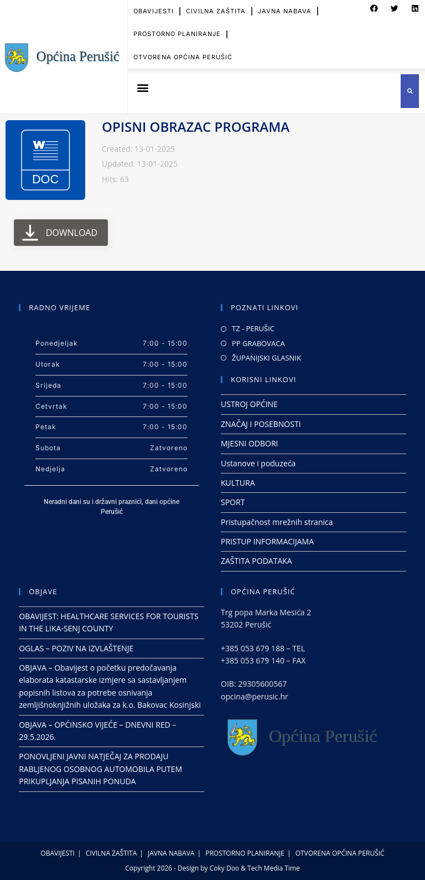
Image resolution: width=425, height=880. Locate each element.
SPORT (233, 502)
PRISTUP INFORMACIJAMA (267, 541)
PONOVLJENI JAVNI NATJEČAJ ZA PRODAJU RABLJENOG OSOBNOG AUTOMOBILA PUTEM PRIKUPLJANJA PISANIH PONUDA (100, 768)
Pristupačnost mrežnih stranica (277, 522)
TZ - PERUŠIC (253, 328)
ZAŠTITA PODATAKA (256, 560)
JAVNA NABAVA (171, 853)
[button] (142, 87)
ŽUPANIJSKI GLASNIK (266, 358)
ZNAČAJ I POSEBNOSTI (261, 424)
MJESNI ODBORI (249, 443)
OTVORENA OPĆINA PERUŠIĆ (182, 51)
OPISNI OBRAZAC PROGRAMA (195, 126)
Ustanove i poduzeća (258, 463)
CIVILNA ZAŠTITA (111, 853)
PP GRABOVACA (258, 343)
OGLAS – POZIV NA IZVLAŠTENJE (76, 648)
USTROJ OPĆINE (249, 404)
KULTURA (238, 482)
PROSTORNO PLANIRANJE (177, 29)
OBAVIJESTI (57, 853)
